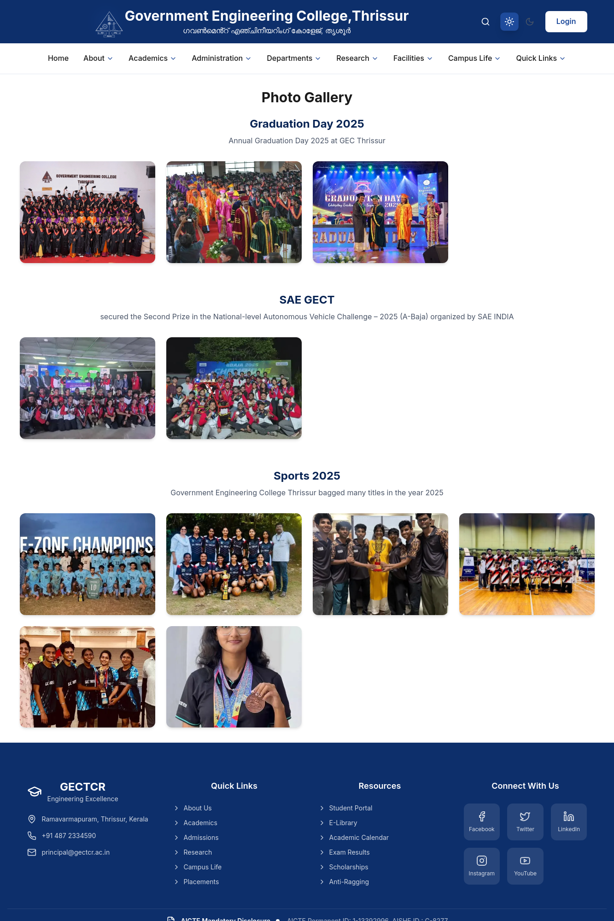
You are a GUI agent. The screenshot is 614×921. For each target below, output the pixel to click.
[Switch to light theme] (509, 21)
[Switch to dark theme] (529, 21)
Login (566, 21)
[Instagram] (482, 866)
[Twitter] (525, 822)
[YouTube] (525, 866)
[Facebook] (482, 822)
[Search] (485, 21)
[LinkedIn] (569, 822)
